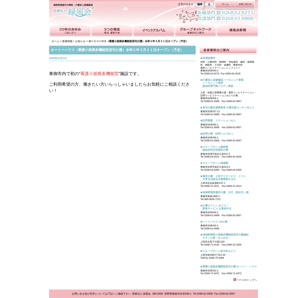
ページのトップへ (246, 279)
